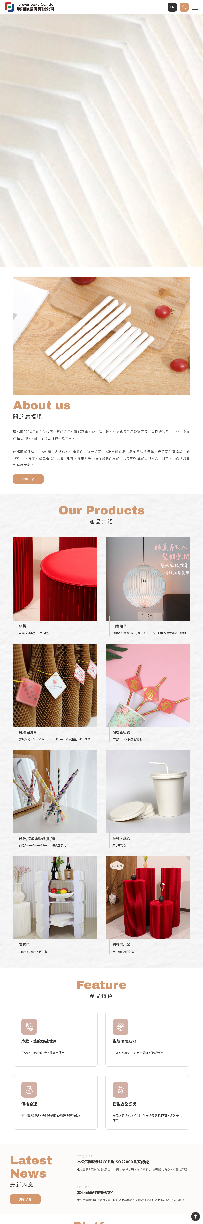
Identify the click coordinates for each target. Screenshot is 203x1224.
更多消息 (25, 1092)
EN (172, 6)
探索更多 (28, 372)
